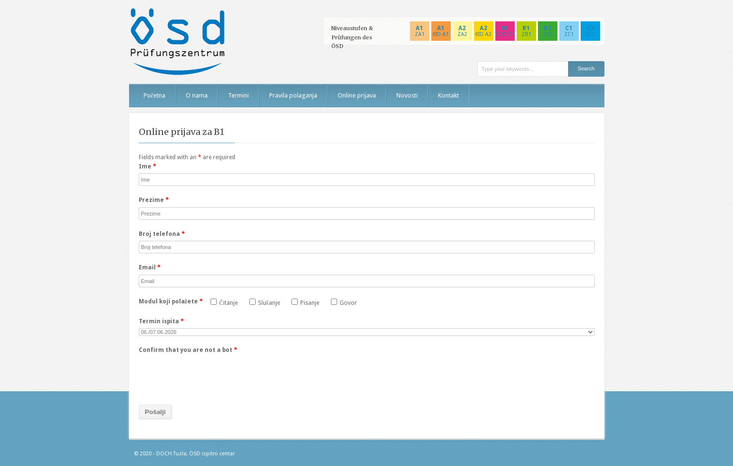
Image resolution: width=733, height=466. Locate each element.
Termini (238, 95)
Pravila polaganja (293, 95)
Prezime (154, 199)
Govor (344, 302)
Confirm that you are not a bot (188, 349)
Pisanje (305, 302)
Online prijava (357, 95)
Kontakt (448, 95)
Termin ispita (161, 321)
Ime (147, 166)
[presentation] (212, 376)
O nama (197, 95)
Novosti (407, 95)
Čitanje (224, 302)
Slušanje (264, 302)
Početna (155, 95)
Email (150, 267)
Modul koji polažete (171, 301)
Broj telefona (162, 233)
